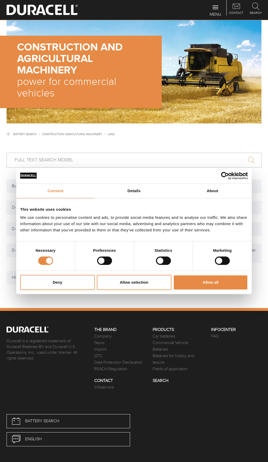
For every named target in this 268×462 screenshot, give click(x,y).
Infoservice (104, 387)
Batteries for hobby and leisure (173, 359)
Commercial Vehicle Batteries (170, 346)
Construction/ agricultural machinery (72, 134)
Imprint (100, 349)
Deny (57, 282)
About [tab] (212, 191)
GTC (98, 355)
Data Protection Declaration (118, 362)
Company (103, 336)
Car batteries (164, 336)
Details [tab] (134, 191)
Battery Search (25, 134)
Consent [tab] (56, 191)
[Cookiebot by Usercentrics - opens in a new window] (225, 176)
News (99, 342)
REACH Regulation (110, 369)
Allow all (211, 282)
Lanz (111, 134)
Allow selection (134, 282)
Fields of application (170, 369)
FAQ (215, 336)
